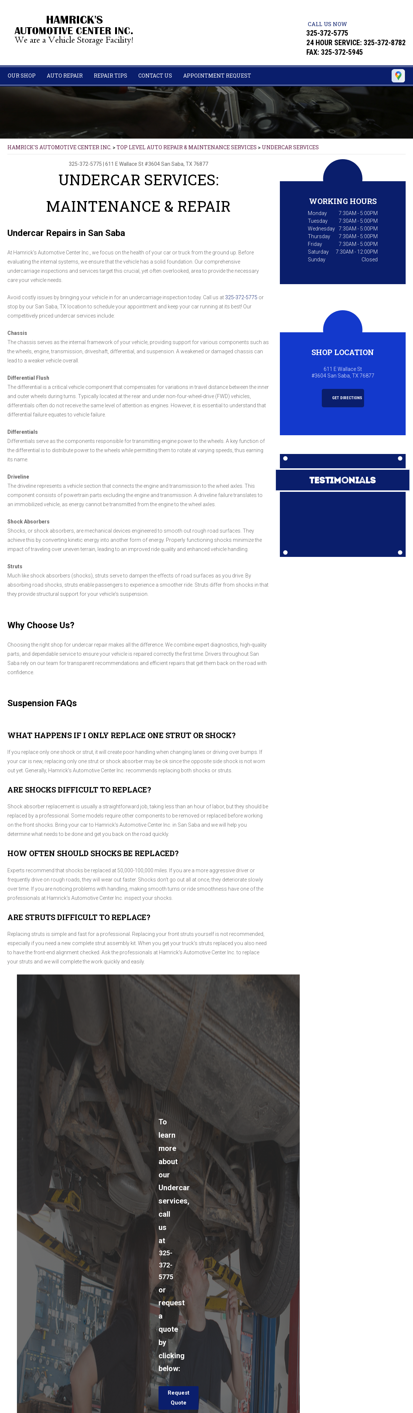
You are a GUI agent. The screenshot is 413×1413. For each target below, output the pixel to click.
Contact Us (155, 75)
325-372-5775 (327, 33)
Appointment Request (217, 75)
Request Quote (178, 1397)
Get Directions (343, 398)
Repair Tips (110, 75)
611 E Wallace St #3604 (132, 164)
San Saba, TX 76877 (184, 164)
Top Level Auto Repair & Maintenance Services (187, 147)
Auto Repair (65, 75)
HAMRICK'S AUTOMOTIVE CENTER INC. (59, 147)
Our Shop (22, 75)
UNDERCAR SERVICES (290, 147)
